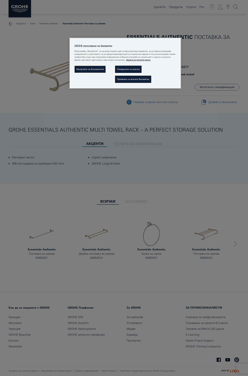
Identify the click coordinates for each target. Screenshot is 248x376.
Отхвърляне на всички (128, 69)
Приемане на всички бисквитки (133, 79)
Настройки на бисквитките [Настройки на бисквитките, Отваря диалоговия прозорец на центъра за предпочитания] (90, 69)
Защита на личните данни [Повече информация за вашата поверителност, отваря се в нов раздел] (138, 60)
